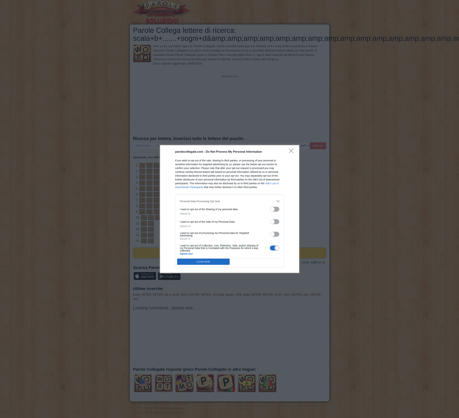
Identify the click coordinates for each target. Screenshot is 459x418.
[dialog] (229, 209)
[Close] (292, 152)
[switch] (274, 209)
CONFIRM (203, 261)
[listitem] (229, 201)
